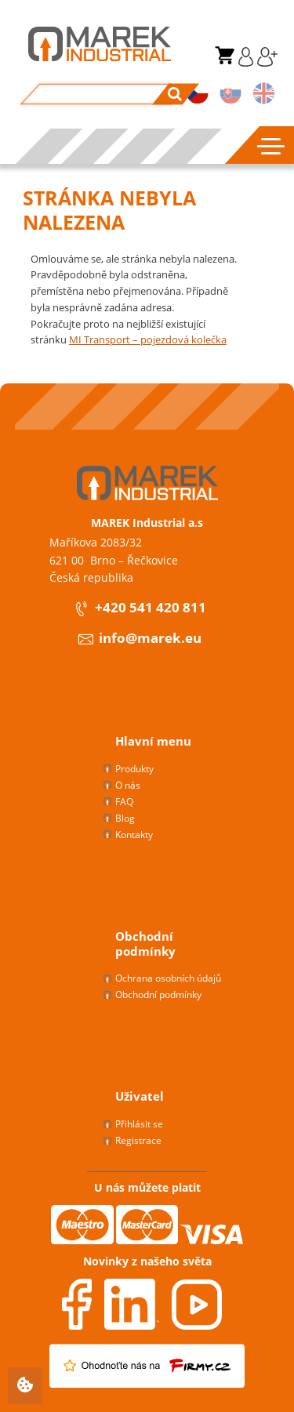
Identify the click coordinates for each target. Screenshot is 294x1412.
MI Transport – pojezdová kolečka (148, 339)
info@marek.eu (139, 639)
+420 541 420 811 (139, 608)
